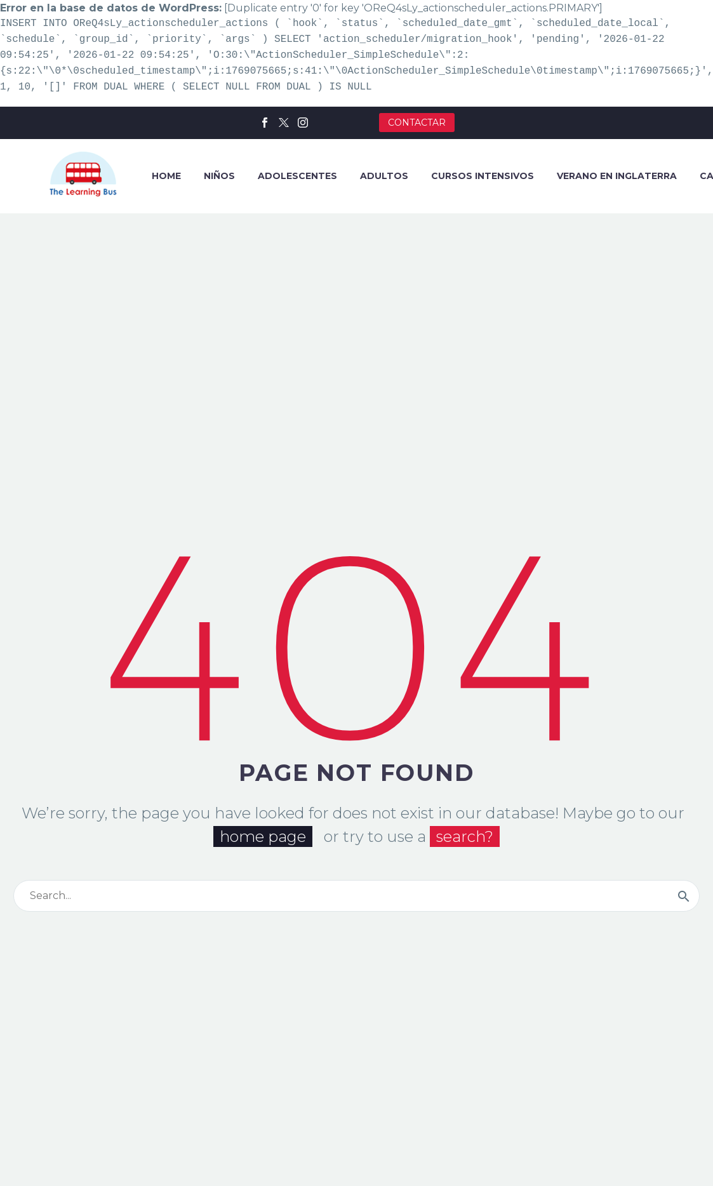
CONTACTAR (417, 122)
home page (263, 837)
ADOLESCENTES (297, 176)
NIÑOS (219, 176)
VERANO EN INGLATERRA (617, 176)
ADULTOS (384, 176)
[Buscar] (356, 896)
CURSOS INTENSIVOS (482, 176)
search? (464, 837)
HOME (166, 176)
